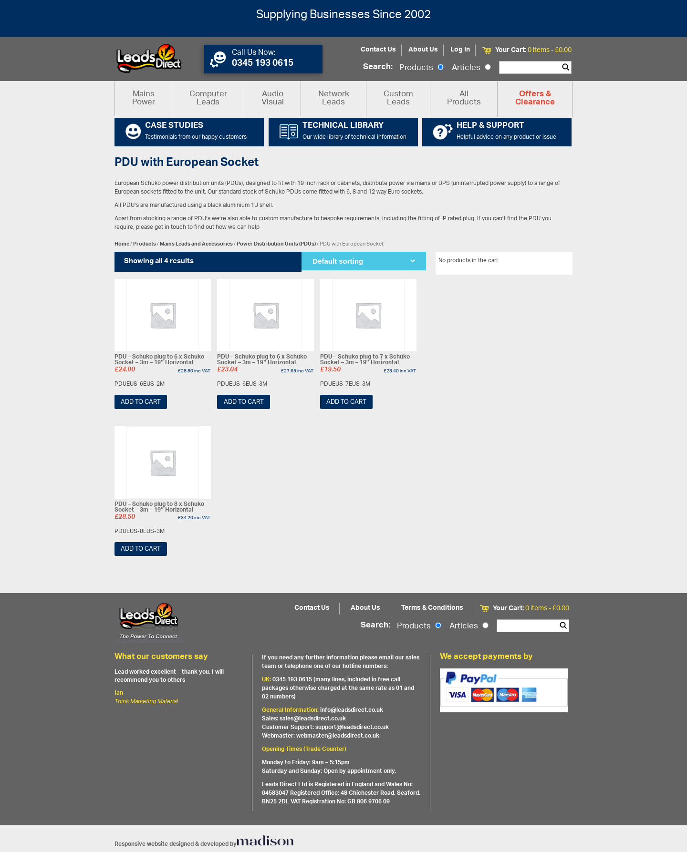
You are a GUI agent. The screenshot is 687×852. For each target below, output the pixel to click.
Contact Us (378, 49)
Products (421, 68)
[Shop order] (363, 261)
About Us (423, 49)
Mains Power (143, 98)
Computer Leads (208, 98)
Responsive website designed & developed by (204, 844)
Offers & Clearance (535, 98)
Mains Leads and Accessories (196, 244)
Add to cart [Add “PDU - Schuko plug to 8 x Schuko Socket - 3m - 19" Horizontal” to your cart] (141, 549)
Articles (471, 68)
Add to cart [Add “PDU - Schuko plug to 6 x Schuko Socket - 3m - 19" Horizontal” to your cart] (141, 402)
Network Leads (333, 98)
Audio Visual (272, 98)
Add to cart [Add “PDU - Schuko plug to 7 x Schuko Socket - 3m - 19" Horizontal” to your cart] (346, 402)
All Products (464, 98)
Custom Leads (398, 98)
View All (555, 262)
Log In (460, 49)
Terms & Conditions (432, 608)
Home (121, 244)
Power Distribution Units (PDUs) (276, 244)
